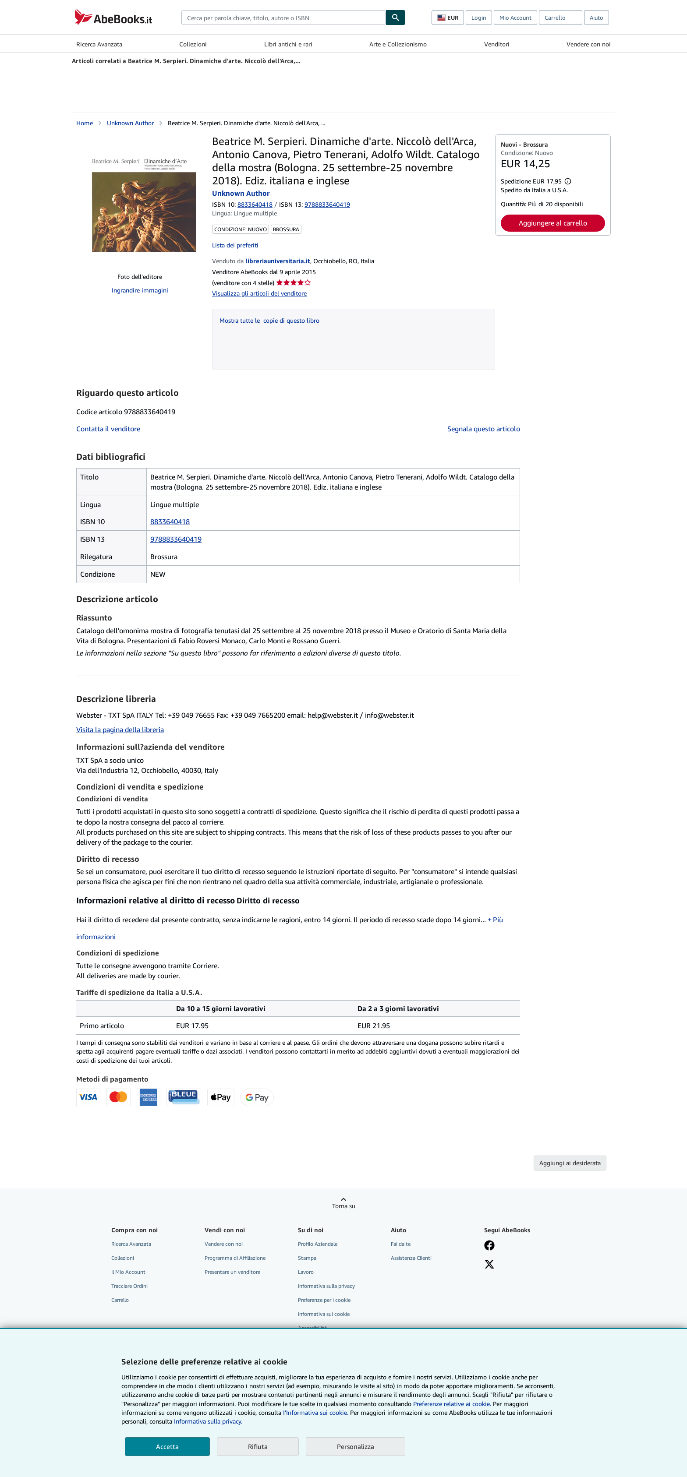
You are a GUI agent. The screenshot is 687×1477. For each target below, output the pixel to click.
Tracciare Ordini (129, 1286)
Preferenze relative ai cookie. (452, 1403)
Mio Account (515, 17)
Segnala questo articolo (483, 428)
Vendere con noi (589, 44)
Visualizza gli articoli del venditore (259, 293)
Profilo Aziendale (317, 1244)
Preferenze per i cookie (324, 1300)
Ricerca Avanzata (99, 44)
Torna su (343, 1205)
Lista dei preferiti (235, 245)
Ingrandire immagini (140, 290)
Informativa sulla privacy (326, 1286)
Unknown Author (130, 123)
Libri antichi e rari (288, 44)
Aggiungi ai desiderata (570, 1163)
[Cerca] (395, 17)
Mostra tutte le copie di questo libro (269, 320)
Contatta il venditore (108, 428)
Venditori (497, 44)
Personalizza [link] (355, 1446)
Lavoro (306, 1272)
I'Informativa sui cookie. (315, 1412)
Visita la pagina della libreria (120, 729)
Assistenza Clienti (411, 1258)
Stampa (307, 1258)
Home (84, 123)
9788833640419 (176, 539)
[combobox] (283, 17)
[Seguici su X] (489, 1265)
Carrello (120, 1300)
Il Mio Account (128, 1272)
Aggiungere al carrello (553, 223)
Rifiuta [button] (258, 1446)
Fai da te (401, 1244)
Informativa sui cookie (324, 1314)
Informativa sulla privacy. (208, 1421)
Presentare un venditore (232, 1272)
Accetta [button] (167, 1446)
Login (478, 17)
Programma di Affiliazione (235, 1258)
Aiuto (596, 17)
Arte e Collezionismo (398, 44)
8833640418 (255, 204)
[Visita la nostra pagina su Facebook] (489, 1246)
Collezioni (193, 44)
